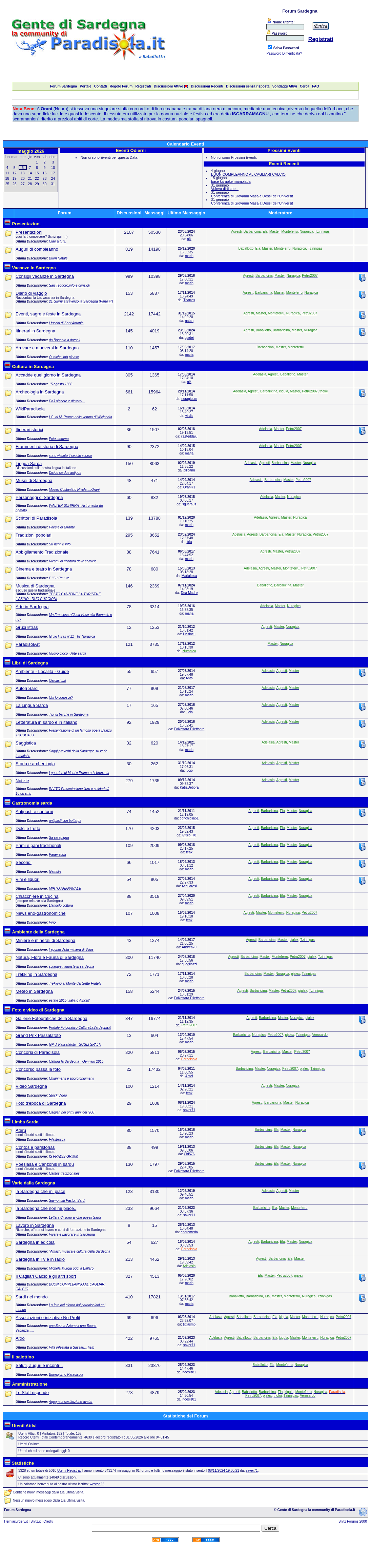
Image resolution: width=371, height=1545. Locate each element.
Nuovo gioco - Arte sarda (67, 653)
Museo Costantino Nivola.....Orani (74, 489)
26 (15, 184)
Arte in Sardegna (32, 606)
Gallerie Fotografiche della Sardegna (51, 1018)
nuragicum (189, 399)
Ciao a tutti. (57, 241)
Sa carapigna (59, 837)
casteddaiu (189, 436)
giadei (189, 338)
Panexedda (57, 854)
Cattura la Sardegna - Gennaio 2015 (76, 1061)
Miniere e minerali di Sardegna (45, 940)
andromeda (189, 1232)
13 (23, 173)
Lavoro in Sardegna (35, 1225)
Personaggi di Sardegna (39, 497)
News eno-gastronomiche (40, 913)
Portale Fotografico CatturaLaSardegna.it (79, 1027)
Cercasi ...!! (57, 680)
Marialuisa (189, 576)
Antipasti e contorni (34, 811)
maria (189, 256)
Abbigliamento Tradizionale (42, 552)
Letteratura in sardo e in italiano (46, 722)
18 (7, 178)
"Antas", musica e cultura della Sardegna (79, 1251)
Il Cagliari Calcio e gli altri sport (46, 1276)
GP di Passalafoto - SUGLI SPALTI (75, 1044)
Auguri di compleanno (37, 249)
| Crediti (47, 1521)
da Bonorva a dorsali (64, 340)
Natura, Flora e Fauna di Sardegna (50, 957)
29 (37, 184)
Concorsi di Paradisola (38, 1052)
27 (23, 184)
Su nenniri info (59, 544)
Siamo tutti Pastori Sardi (67, 1200)
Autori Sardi (27, 688)
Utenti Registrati (69, 1470)
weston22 (97, 1484)
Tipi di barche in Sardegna (68, 714)
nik (189, 239)
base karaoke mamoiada (231, 181)
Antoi (189, 1076)
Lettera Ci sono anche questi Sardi (75, 1217)
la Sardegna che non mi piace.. (46, 1208)
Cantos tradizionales (64, 1173)
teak (189, 852)
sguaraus (189, 504)
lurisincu (189, 634)
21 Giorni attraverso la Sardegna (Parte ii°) (81, 301)
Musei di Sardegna (34, 480)
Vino (52, 922)
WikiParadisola (30, 408)
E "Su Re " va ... (61, 578)
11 (7, 173)
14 (30, 173)
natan (189, 321)
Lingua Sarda (29, 463)
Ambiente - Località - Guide (42, 671)
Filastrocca (57, 1139)
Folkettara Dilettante (189, 729)
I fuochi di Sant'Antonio (66, 323)
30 (45, 184)
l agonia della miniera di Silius (71, 949)
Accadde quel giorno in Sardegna (48, 375)
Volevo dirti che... (225, 189)
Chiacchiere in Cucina (37, 896)
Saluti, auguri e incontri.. (39, 1365)
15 (37, 173)
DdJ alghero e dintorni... (67, 401)
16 (45, 173)
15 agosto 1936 (60, 384)
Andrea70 (189, 947)
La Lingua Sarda (32, 705)
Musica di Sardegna (35, 585)
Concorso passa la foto (38, 1069)
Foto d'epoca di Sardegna (41, 1103)
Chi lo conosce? (61, 697)
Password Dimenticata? (284, 53)
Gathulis (55, 871)
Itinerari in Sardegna (35, 330)
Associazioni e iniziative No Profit (48, 1317)
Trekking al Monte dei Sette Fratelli (75, 983)
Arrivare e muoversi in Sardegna (47, 347)
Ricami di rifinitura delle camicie (72, 561)
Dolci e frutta (28, 828)
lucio (189, 712)
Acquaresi (189, 886)
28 (30, 184)
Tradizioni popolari (33, 535)
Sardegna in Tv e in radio (40, 1259)
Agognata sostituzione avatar (70, 1402)
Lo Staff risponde (32, 1392)
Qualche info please (64, 357)
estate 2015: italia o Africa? (69, 1000)
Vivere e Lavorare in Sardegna (72, 1234)
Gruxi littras (27, 627)
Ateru (21, 1130)
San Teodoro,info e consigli (69, 285)
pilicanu (189, 470)
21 (30, 178)
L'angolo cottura (61, 905)
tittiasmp (189, 1324)
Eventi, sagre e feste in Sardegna (48, 313)
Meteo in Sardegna (34, 991)
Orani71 (189, 487)
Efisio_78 (189, 835)
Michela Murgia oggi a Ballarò (71, 1268)
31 (53, 184)
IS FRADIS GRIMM (63, 1156)
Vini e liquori (28, 879)
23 (45, 178)
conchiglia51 (189, 818)
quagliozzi (189, 964)
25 (7, 184)
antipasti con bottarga (65, 821)
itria (189, 542)
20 (23, 178)
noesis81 (189, 1372)
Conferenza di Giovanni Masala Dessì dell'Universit (252, 196)
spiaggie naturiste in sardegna (71, 966)
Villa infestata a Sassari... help (71, 1347)
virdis (189, 416)
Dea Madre (189, 593)
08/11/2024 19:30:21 (223, 1470)
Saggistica (26, 743)
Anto (189, 678)
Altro (20, 1338)
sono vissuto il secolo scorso (70, 456)
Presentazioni (29, 232)
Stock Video (58, 1095)
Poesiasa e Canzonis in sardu (45, 1164)
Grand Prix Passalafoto (38, 1035)
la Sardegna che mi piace (40, 1191)
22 (37, 178)
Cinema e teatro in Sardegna (44, 569)
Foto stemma (58, 439)
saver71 (189, 1110)
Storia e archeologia (35, 763)
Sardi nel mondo (32, 1296)
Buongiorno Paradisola (66, 1374)
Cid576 (189, 1154)
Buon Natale (58, 258)
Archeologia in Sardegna (40, 391)
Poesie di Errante (62, 527)
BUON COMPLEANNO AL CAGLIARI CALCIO (248, 174)
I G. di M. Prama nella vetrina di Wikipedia (80, 417)
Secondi (24, 862)
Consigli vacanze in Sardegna (45, 276)
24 (53, 178)
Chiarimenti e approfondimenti (71, 1078)
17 (53, 173)
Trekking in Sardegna (36, 974)
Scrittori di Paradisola (36, 518)
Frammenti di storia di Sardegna (47, 446)
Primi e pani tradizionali (38, 845)
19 (15, 178)
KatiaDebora (189, 787)
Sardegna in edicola (35, 1242)
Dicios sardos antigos (65, 473)
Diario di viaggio (31, 293)
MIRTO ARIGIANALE (65, 888)
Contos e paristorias (35, 1147)
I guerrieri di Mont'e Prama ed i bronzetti (79, 773)
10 (53, 168)
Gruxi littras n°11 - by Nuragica (72, 636)
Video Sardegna (31, 1086)
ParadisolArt (28, 644)
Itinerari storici (29, 429)
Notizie (22, 780)
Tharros (189, 300)
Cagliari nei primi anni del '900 (71, 1112)
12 (15, 173)
